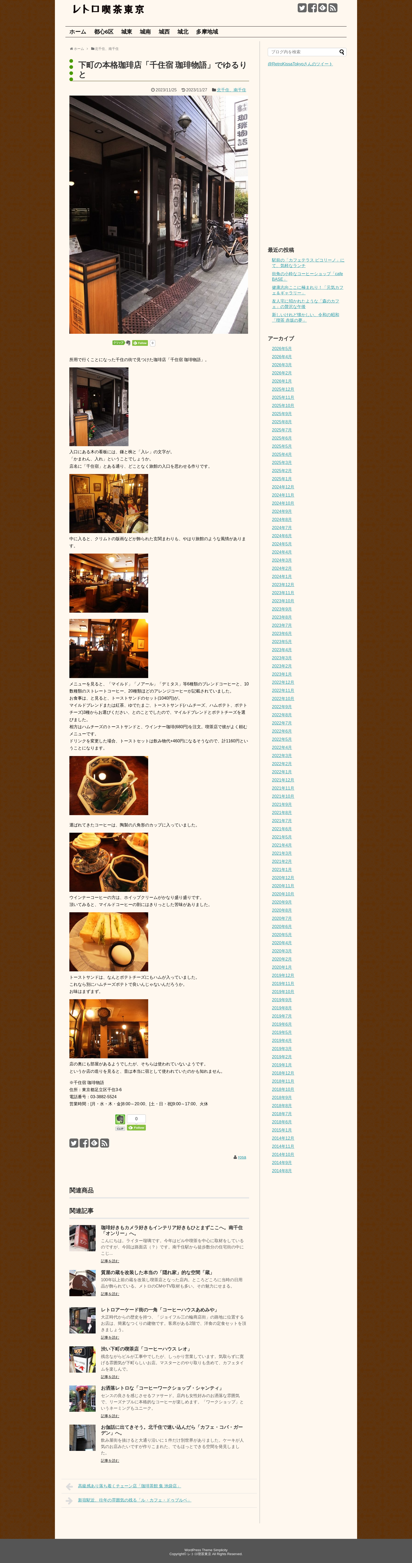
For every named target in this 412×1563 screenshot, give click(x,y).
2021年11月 (283, 788)
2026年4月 (282, 357)
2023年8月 (282, 617)
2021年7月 (282, 821)
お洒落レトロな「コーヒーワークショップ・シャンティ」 (162, 1388)
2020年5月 (282, 934)
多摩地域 (207, 32)
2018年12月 (283, 1073)
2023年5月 (282, 641)
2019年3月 (282, 1048)
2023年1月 (282, 674)
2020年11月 (283, 886)
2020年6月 (282, 926)
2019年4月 (282, 1040)
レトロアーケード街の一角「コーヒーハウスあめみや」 (160, 1309)
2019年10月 (283, 991)
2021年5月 (282, 837)
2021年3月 (282, 853)
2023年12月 (283, 584)
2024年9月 (282, 511)
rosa (242, 1157)
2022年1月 (282, 772)
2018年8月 (282, 1105)
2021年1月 (282, 869)
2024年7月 (282, 527)
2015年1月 (282, 1130)
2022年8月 (282, 715)
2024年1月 (282, 576)
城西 (164, 32)
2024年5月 (282, 544)
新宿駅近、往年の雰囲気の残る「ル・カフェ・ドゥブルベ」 (129, 1501)
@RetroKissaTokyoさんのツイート (300, 64)
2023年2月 (282, 666)
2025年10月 (283, 405)
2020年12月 (283, 878)
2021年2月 (282, 861)
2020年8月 (282, 910)
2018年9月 (282, 1097)
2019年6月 (282, 1024)
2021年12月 (283, 780)
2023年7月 (282, 625)
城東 (126, 32)
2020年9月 (282, 902)
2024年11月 (283, 495)
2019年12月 (283, 975)
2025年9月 (282, 413)
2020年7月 (282, 918)
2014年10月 (283, 1154)
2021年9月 (282, 804)
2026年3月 (282, 365)
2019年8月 (282, 1008)
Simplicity (220, 1550)
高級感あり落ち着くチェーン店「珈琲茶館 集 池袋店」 (123, 1486)
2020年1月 (282, 967)
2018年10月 (283, 1089)
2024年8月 (282, 519)
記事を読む (110, 1261)
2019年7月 (282, 1016)
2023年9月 (282, 609)
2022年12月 (283, 682)
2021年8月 (282, 812)
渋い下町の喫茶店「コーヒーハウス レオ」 (146, 1349)
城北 (182, 32)
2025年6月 (282, 438)
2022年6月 (282, 731)
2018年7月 (282, 1114)
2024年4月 (282, 552)
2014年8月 (282, 1171)
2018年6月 (282, 1122)
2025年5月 (282, 446)
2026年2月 (282, 373)
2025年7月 (282, 430)
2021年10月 (283, 796)
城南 (145, 32)
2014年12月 (283, 1138)
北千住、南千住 (231, 90)
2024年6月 (282, 536)
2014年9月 (282, 1162)
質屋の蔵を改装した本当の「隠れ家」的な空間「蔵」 (157, 1272)
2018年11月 (283, 1081)
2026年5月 (282, 348)
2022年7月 (282, 723)
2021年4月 (282, 845)
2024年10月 (283, 503)
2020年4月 (282, 943)
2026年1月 (282, 381)
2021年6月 (282, 829)
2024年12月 (283, 487)
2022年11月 (283, 690)
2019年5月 (282, 1032)
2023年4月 (282, 650)
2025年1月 (282, 479)
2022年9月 (282, 707)
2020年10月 (283, 894)
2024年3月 (282, 560)
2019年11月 (283, 983)
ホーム (77, 32)
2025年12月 (283, 389)
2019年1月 (282, 1065)
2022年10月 (283, 698)
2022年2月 (282, 764)
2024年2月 (282, 568)
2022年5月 (282, 739)
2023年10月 (283, 601)
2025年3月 (282, 462)
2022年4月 (282, 747)
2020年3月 (282, 951)
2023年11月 (283, 593)
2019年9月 (282, 1000)
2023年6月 (282, 633)
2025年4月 (282, 454)
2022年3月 (282, 755)
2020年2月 (282, 959)
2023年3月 (282, 658)
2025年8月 (282, 422)
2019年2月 (282, 1057)
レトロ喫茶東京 (199, 1554)
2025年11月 (283, 397)
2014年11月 (283, 1146)
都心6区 (104, 32)
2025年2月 (282, 470)
